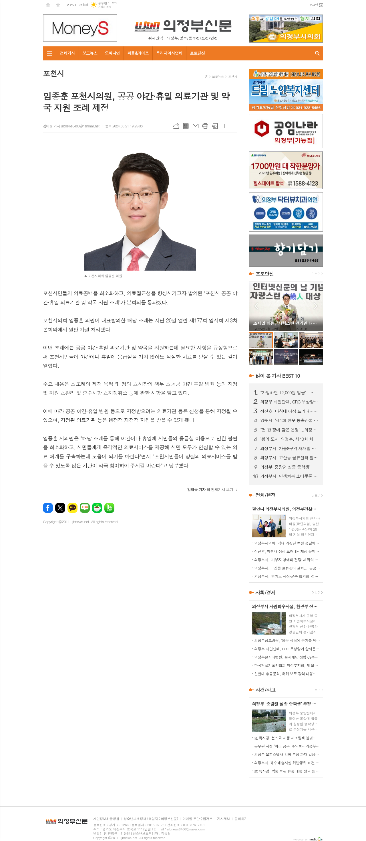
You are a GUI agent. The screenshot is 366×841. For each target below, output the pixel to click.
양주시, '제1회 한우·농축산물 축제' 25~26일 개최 (289, 420)
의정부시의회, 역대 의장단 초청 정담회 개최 (287, 543)
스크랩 (215, 126)
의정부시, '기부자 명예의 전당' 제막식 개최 (287, 559)
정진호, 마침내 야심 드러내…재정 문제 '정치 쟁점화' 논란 (289, 411)
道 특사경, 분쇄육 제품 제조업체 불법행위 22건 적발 (287, 737)
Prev (256, 306)
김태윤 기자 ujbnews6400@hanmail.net (71, 125)
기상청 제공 (104, 7)
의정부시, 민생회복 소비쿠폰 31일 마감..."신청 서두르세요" (289, 476)
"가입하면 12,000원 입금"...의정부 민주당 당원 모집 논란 (289, 392)
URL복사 (176, 126)
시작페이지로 (48, 5)
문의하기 (240, 819)
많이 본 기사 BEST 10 (277, 375)
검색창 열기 (317, 53)
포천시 (232, 76)
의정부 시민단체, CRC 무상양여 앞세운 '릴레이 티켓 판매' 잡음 (289, 402)
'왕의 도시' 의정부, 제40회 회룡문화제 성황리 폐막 (289, 439)
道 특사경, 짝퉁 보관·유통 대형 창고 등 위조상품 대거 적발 (287, 771)
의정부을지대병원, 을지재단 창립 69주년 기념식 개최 (287, 657)
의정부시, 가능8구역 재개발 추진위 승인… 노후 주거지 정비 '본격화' (289, 448)
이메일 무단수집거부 (197, 819)
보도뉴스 (90, 53)
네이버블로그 (85, 508)
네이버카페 (97, 508)
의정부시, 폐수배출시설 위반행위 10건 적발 (287, 762)
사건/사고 (265, 689)
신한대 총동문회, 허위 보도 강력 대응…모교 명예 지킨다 (287, 673)
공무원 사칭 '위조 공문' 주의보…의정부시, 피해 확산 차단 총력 (287, 746)
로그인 (313, 5)
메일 (195, 126)
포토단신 (197, 53)
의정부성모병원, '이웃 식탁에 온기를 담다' (287, 640)
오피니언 (112, 53)
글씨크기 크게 (225, 126)
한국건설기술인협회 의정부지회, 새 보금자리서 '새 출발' (287, 665)
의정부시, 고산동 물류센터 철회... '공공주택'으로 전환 (289, 457)
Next (316, 306)
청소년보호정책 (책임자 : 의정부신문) (151, 819)
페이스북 (48, 508)
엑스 (60, 508)
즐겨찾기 (58, 5)
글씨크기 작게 (234, 126)
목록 (186, 126)
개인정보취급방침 (106, 819)
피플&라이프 (138, 53)
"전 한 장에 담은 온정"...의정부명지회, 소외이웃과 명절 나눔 (289, 430)
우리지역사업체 (169, 53)
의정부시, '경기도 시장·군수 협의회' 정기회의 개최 (287, 576)
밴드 (109, 508)
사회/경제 (265, 592)
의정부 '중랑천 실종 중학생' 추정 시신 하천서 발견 (289, 467)
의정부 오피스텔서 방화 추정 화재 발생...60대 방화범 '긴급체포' (287, 754)
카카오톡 (72, 508)
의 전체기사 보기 (210, 489)
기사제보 (223, 819)
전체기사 (67, 53)
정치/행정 (265, 495)
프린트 (205, 126)
